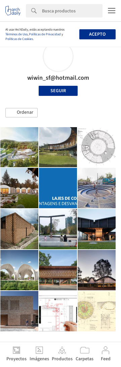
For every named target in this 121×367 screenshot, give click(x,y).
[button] (21, 112)
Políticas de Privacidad (45, 34)
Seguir (58, 90)
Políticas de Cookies (19, 39)
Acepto (97, 34)
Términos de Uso (16, 34)
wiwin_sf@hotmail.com (58, 78)
